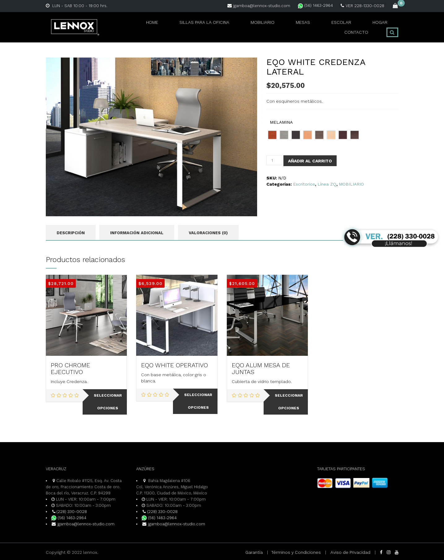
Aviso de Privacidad (350, 552)
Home (120, 27)
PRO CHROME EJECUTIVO (70, 369)
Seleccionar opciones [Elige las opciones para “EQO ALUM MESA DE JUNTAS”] (289, 402)
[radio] (272, 135)
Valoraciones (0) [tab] (208, 232)
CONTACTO (360, 27)
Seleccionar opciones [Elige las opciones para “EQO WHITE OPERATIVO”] (198, 401)
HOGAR (326, 27)
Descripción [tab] (71, 232)
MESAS (262, 27)
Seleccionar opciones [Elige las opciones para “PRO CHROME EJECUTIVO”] (108, 402)
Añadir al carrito (310, 160)
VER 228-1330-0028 (362, 5)
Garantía (254, 552)
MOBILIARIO (227, 27)
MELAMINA (281, 122)
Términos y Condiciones (296, 552)
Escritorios (304, 184)
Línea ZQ (326, 184)
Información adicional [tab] (136, 232)
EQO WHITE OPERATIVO (174, 365)
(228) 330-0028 (69, 511)
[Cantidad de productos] (274, 160)
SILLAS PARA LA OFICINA (170, 27)
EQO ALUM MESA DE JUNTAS (261, 369)
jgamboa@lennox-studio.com (258, 5)
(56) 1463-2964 (315, 5)
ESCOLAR (294, 27)
